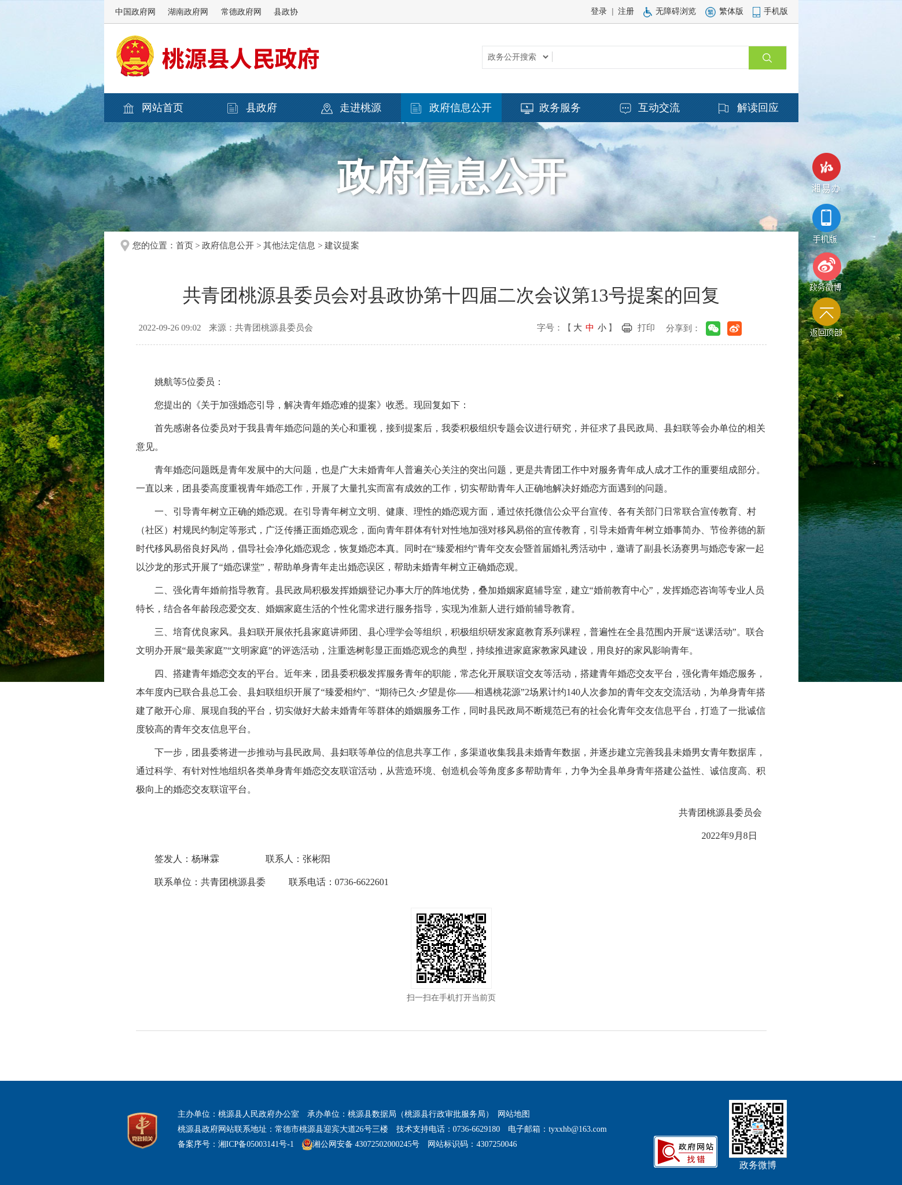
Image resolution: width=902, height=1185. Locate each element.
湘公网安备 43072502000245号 (366, 1144)
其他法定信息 (289, 245)
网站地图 (514, 1114)
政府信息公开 (451, 108)
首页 (184, 245)
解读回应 (749, 108)
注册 (626, 11)
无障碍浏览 (669, 11)
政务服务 (551, 108)
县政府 (252, 108)
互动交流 (650, 108)
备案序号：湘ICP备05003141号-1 (236, 1144)
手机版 (770, 11)
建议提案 (342, 245)
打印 (646, 327)
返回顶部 (826, 320)
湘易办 (826, 176)
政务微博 (826, 272)
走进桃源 (351, 108)
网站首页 (153, 108)
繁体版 (724, 11)
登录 (599, 11)
